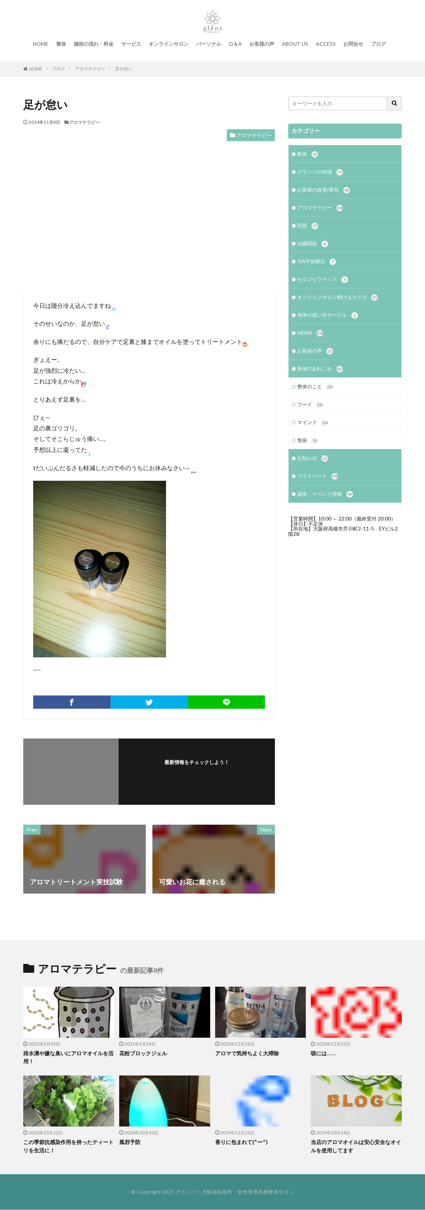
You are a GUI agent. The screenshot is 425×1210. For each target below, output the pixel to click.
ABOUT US (295, 44)
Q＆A (235, 44)
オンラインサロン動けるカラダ (337, 297)
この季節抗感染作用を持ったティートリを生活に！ (68, 1146)
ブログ (378, 44)
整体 (61, 44)
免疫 (307, 440)
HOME (40, 44)
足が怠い (123, 68)
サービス (131, 44)
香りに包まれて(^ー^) (242, 1142)
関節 (307, 225)
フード (310, 405)
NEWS (310, 333)
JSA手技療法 (316, 261)
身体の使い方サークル (327, 315)
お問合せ (353, 44)
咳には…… (324, 1053)
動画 (307, 154)
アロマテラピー (90, 68)
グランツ (186, 1192)
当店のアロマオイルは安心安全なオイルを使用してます (356, 1146)
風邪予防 (130, 1142)
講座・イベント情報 (325, 494)
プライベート (317, 476)
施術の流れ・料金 (94, 44)
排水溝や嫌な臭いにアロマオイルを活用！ (68, 1057)
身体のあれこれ (320, 369)
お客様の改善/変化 (323, 190)
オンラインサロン (169, 44)
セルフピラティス (322, 279)
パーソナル (208, 44)
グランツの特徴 (320, 172)
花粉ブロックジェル (144, 1053)
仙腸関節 (312, 243)
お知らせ (312, 459)
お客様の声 (261, 44)
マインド (312, 422)
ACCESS (326, 44)
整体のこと (315, 387)
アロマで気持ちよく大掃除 (249, 1053)
